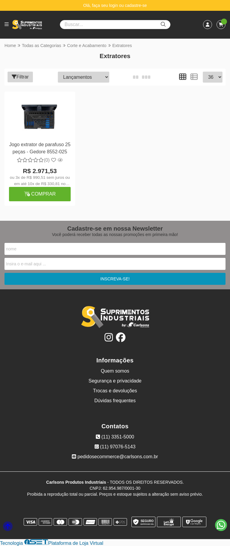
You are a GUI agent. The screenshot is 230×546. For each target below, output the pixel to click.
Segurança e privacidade (114, 380)
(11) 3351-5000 (115, 436)
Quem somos (115, 370)
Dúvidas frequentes (115, 400)
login (114, 5)
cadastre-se (136, 5)
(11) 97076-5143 (115, 446)
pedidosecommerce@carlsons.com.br (115, 456)
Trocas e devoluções (115, 390)
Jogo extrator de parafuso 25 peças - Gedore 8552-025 (40, 148)
